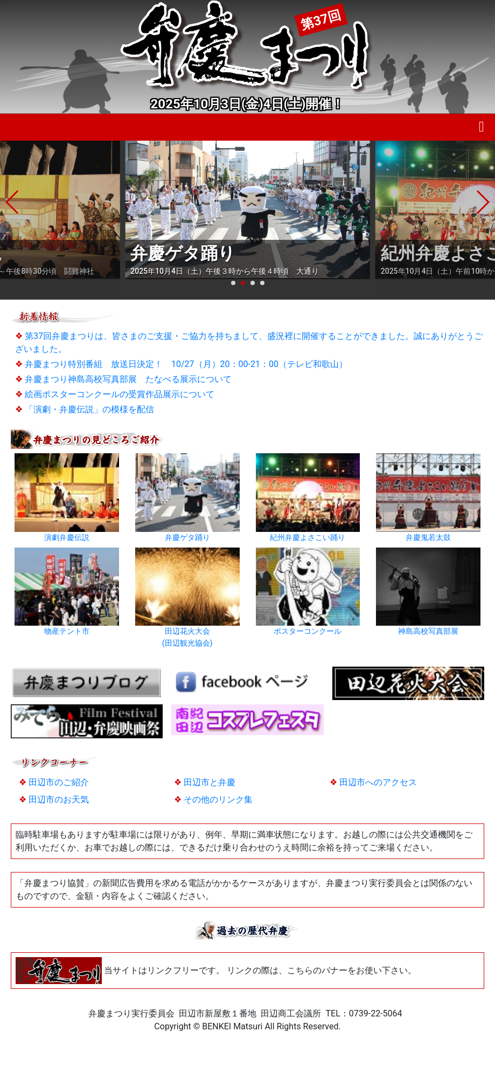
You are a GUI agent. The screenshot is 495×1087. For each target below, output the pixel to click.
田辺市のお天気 (59, 799)
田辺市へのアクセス (378, 782)
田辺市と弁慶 (209, 782)
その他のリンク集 (218, 799)
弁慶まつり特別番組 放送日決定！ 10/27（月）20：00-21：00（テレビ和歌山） (186, 364)
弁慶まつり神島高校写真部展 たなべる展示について (128, 379)
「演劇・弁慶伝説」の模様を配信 (89, 409)
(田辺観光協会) (187, 643)
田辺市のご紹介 (59, 782)
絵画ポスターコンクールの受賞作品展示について (119, 394)
